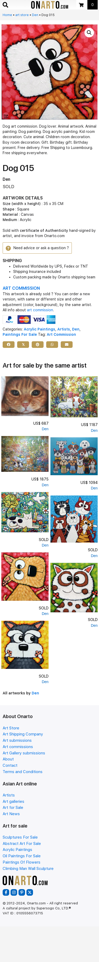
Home (7, 15)
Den (35, 15)
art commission (40, 310)
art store (22, 15)
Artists (63, 329)
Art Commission (61, 334)
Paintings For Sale (20, 334)
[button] (89, 32)
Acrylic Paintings (39, 329)
